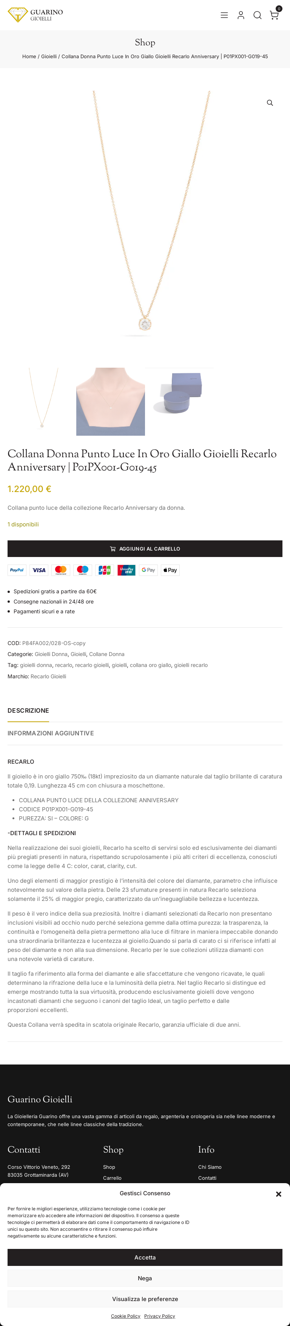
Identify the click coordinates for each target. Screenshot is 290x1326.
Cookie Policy (125, 1316)
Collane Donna (107, 654)
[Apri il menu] (224, 15)
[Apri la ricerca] (257, 15)
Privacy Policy (159, 1316)
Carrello (112, 1178)
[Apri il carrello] (274, 15)
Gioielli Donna (51, 654)
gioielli (119, 665)
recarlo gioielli (92, 665)
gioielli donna (36, 665)
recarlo (63, 665)
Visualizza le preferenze (145, 1299)
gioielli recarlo (191, 665)
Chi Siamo (210, 1167)
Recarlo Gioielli (48, 676)
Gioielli (49, 56)
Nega (145, 1278)
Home (29, 56)
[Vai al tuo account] (241, 15)
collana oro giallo (150, 665)
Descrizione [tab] (28, 710)
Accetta (145, 1257)
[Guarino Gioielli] (35, 15)
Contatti (207, 1178)
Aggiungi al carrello (149, 549)
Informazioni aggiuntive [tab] (51, 733)
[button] (278, 1193)
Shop (109, 1167)
